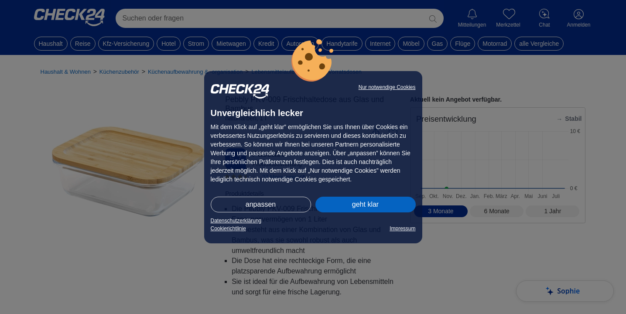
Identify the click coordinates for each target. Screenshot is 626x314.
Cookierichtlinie (228, 228)
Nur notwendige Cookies (387, 87)
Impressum (402, 228)
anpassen (261, 204)
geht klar (365, 204)
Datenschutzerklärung (236, 221)
